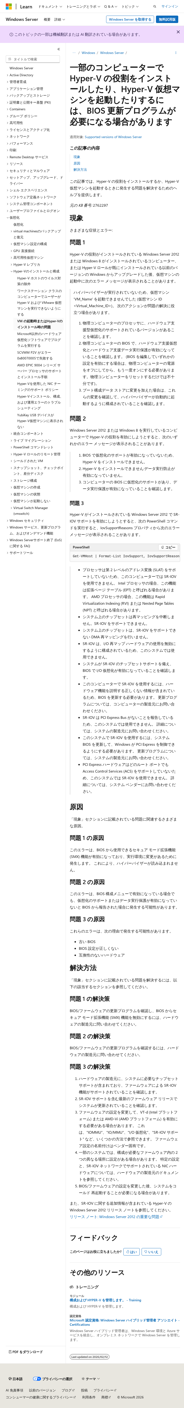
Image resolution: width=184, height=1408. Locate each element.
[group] (125, 556)
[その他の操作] (176, 53)
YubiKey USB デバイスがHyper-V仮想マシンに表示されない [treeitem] (40, 421)
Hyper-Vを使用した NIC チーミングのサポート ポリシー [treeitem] (39, 386)
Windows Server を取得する (130, 19)
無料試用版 (167, 19)
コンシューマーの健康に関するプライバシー (39, 1397)
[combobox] (33, 59)
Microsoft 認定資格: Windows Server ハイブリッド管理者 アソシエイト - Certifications (125, 1322)
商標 (104, 1397)
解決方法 (80, 169)
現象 (77, 156)
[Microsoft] (9, 6)
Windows (88, 52)
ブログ (67, 1390)
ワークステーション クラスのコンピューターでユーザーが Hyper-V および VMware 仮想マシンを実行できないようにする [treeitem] (39, 302)
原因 (77, 163)
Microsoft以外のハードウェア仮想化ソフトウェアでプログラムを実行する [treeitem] (39, 339)
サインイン (169, 6)
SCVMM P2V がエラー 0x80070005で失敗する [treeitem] (35, 355)
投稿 (84, 1390)
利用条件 (89, 1397)
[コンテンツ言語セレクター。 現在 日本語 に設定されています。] (15, 1379)
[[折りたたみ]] (59, 49)
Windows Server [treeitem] (21, 68)
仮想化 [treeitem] (18, 224)
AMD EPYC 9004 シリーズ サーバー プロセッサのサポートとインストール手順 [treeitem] (39, 371)
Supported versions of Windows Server (113, 137)
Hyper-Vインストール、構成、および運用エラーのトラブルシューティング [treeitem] (40, 402)
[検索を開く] (155, 6)
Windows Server (112, 52)
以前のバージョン (42, 1390)
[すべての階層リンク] (74, 53)
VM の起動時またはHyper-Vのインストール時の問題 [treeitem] (40, 324)
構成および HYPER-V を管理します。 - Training (105, 1300)
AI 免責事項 (14, 1390)
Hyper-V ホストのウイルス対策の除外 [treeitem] (39, 281)
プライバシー (103, 1390)
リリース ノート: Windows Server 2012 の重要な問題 (114, 1216)
